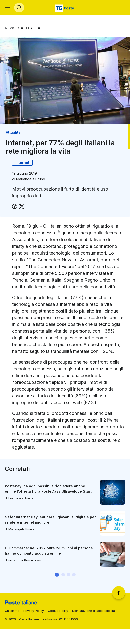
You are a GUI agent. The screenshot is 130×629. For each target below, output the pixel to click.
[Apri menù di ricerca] (19, 8)
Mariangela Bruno (30, 179)
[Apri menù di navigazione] (7, 8)
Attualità (30, 28)
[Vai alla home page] (65, 7)
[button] (57, 575)
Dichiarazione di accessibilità (93, 611)
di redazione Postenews (23, 560)
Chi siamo (12, 611)
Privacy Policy (33, 611)
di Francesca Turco (19, 498)
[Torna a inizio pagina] (118, 592)
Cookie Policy (58, 611)
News (10, 28)
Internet (22, 162)
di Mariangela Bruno (19, 529)
